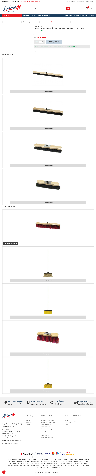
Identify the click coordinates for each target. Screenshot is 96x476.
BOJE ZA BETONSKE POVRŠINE (41, 457)
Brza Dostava (15, 401)
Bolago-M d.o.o (48, 472)
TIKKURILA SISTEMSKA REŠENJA (79, 461)
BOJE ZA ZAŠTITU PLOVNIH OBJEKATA (17, 459)
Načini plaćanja (80, 1)
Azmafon (75, 421)
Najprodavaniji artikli (44, 15)
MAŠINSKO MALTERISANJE (38, 463)
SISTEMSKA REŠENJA (64, 461)
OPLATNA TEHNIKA (52, 463)
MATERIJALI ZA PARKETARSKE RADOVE (39, 459)
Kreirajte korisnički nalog (33, 1)
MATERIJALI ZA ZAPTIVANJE (17, 463)
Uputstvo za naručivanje (70, 1)
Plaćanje (83, 401)
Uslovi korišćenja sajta (47, 437)
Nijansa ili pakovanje (10, 243)
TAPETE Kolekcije (55, 467)
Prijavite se (23, 1)
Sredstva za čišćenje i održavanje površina (18, 465)
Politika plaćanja (45, 431)
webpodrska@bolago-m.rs (9, 438)
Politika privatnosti (46, 424)
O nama (87, 1)
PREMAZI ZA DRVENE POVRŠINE (59, 457)
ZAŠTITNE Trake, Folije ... (42, 467)
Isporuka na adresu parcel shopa (49, 429)
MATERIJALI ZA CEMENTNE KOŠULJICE (79, 459)
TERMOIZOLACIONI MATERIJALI (59, 459)
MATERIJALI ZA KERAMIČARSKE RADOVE (19, 461)
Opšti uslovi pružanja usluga (48, 422)
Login (66, 420)
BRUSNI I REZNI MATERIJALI (79, 463)
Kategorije (6, 15)
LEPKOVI (27, 463)
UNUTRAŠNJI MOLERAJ (15, 457)
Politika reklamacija (46, 433)
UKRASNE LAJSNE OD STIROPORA (39, 465)
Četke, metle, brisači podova (30, 22)
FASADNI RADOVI (27, 457)
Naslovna (26, 15)
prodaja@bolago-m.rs (12, 443)
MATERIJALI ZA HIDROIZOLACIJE (39, 461)
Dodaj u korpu (48, 91)
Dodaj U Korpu (54, 42)
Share (35, 51)
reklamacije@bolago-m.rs (16, 440)
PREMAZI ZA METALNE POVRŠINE (77, 457)
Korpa (89, 8)
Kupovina (37, 401)
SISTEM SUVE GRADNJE (64, 463)
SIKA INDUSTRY (53, 461)
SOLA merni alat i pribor (83, 465)
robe (59, 401)
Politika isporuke (45, 426)
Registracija (68, 422)
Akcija (33, 15)
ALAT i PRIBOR (16, 22)
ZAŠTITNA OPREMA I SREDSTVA (57, 465)
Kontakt (91, 1)
